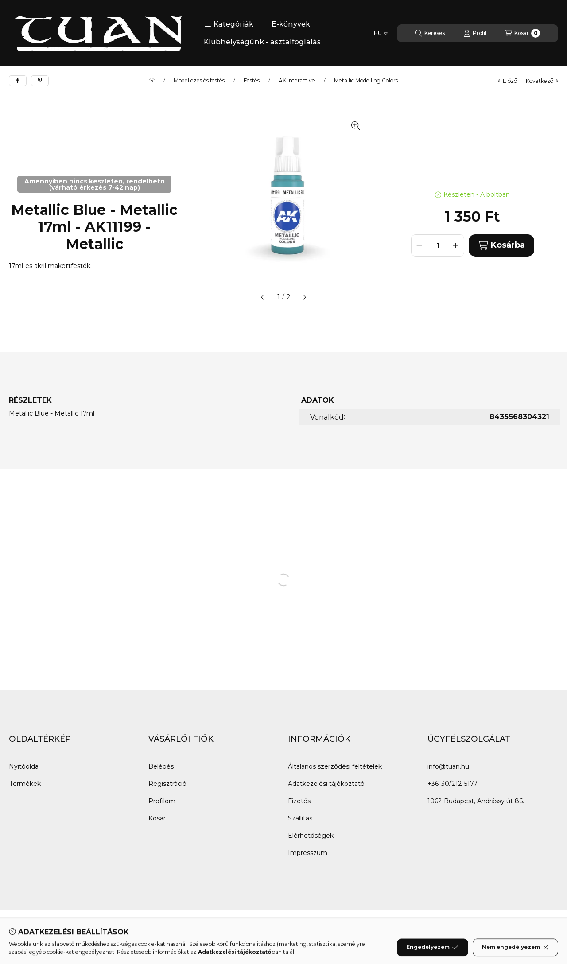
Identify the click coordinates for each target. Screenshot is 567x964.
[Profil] (475, 33)
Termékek (25, 784)
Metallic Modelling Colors (366, 81)
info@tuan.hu (448, 766)
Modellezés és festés (199, 81)
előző (507, 81)
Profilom (161, 801)
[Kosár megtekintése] (522, 33)
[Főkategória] (152, 81)
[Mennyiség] (437, 245)
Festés (252, 81)
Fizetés (299, 801)
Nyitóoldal (24, 766)
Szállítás (300, 818)
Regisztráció (167, 784)
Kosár (157, 818)
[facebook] (18, 80)
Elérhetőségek (311, 836)
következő (542, 81)
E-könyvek (291, 24)
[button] (229, 24)
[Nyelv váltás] (380, 33)
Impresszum (307, 853)
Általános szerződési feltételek (335, 766)
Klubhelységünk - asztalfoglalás (262, 42)
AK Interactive (297, 81)
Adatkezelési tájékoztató (326, 784)
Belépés (161, 766)
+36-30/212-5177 (452, 784)
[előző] (263, 297)
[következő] (304, 297)
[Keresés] (430, 33)
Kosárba (501, 245)
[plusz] (455, 245)
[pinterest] (40, 80)
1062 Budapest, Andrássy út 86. (475, 801)
